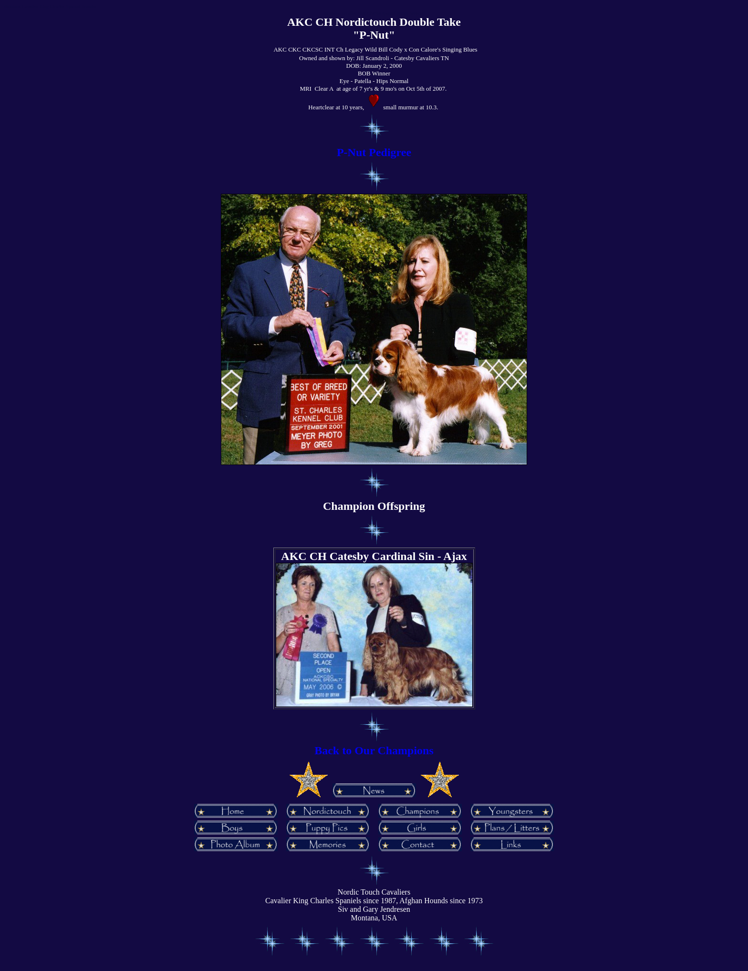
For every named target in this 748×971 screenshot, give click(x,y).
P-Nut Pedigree (374, 152)
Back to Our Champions (374, 750)
